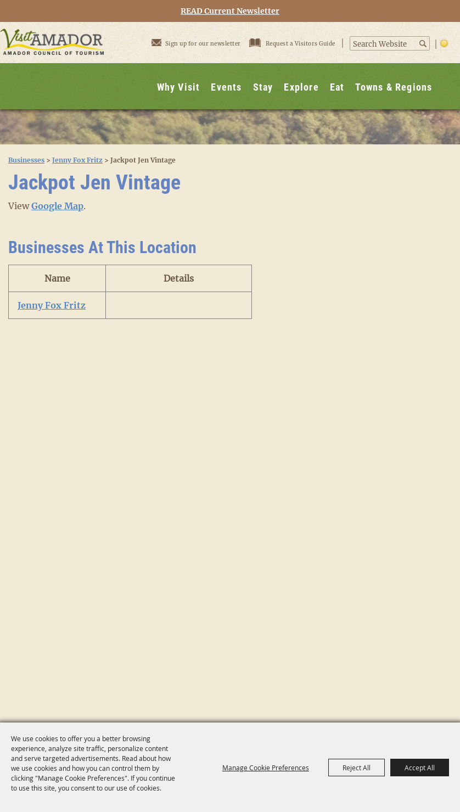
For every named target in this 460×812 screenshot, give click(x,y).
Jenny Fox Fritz (77, 160)
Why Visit (178, 87)
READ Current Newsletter (230, 11)
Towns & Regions (393, 87)
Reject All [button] (357, 767)
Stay (263, 87)
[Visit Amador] (52, 65)
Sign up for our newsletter (196, 42)
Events (226, 87)
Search (423, 43)
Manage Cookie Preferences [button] (265, 767)
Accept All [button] (420, 767)
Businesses (26, 160)
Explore (301, 87)
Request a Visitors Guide (293, 42)
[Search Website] (384, 44)
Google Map (57, 205)
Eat (337, 87)
